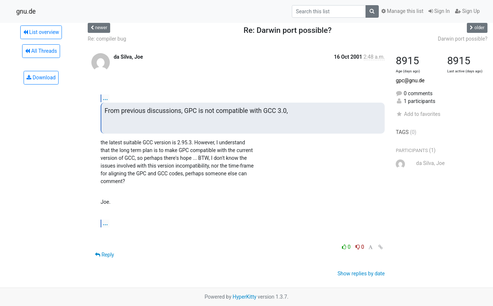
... (105, 98)
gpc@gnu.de (410, 80)
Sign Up (467, 11)
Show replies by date (361, 273)
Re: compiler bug (107, 39)
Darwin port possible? (462, 39)
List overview (41, 32)
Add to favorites (418, 114)
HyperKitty (244, 297)
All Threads (41, 51)
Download (41, 77)
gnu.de (26, 11)
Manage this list (402, 11)
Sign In (439, 11)
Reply (104, 255)
